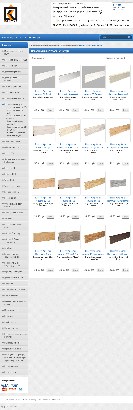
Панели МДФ (9, 168)
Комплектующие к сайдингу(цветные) (12, 264)
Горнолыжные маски (12, 348)
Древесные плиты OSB (13, 277)
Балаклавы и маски (12, 342)
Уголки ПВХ (9, 179)
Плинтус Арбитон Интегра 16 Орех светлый (43, 252)
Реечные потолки (11, 92)
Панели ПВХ (9, 153)
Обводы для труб (12, 147)
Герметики (8, 316)
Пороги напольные (12, 141)
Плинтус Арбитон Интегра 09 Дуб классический (43, 199)
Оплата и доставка (11, 37)
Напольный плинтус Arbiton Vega (15, 122)
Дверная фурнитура (12, 71)
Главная (32, 46)
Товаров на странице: (114, 58)
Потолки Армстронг (12, 86)
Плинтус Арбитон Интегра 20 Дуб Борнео (118, 252)
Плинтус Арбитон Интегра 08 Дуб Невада (118, 146)
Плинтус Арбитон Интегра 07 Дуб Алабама (93, 146)
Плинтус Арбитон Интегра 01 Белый (43, 92)
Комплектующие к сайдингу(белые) (11, 255)
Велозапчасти (10, 372)
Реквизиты (57, 400)
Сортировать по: (38, 58)
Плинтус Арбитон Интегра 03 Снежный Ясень (93, 92)
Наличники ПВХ (10, 65)
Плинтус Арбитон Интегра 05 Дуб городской (43, 146)
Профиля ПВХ (10, 174)
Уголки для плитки (12, 185)
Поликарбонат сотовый (14, 212)
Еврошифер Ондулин (13, 271)
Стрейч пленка (10, 322)
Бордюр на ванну (11, 191)
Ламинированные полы (14, 98)
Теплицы (8, 218)
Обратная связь (44, 400)
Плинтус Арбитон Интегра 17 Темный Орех (68, 252)
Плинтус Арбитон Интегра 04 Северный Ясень (118, 92)
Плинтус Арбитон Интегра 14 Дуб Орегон (118, 199)
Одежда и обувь (11, 327)
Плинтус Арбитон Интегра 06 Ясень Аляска (68, 146)
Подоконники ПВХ (12, 295)
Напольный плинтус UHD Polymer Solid (17, 128)
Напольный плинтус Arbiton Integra (16, 134)
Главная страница (13, 400)
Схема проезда (32, 37)
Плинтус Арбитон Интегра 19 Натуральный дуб (93, 252)
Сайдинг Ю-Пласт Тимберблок (11, 240)
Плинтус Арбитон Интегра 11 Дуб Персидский (68, 199)
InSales (14, 406)
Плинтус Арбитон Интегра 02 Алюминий (68, 92)
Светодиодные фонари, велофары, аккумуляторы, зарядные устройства (15, 357)
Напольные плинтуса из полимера (64, 46)
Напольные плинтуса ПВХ (16, 107)
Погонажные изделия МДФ (15, 59)
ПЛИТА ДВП (9, 283)
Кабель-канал (10, 197)
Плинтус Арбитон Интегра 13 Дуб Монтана (93, 199)
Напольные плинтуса (13, 104)
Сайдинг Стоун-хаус (12, 233)
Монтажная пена (11, 310)
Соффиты (8, 248)
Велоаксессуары (11, 366)
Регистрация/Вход (29, 400)
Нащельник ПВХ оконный (14, 289)
